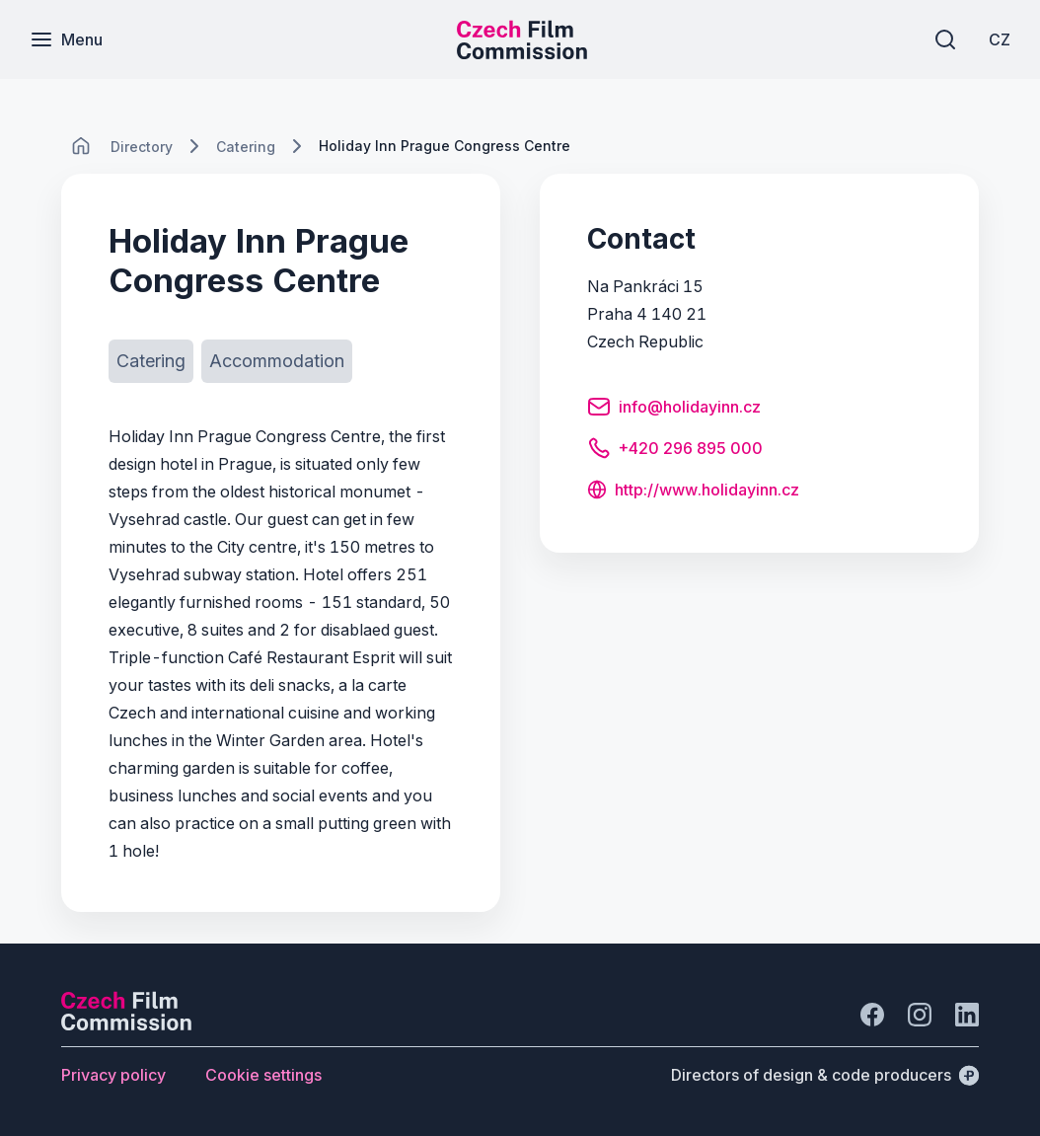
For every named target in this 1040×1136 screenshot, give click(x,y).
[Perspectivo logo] (126, 1024)
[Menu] (66, 39)
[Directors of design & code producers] (825, 1075)
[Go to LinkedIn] (967, 1014)
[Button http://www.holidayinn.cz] (693, 491)
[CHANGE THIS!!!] (81, 146)
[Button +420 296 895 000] (675, 451)
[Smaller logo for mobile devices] (522, 53)
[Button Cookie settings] (263, 1075)
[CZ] (999, 39)
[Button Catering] (151, 361)
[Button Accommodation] (276, 361)
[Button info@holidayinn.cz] (674, 409)
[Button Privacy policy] (113, 1075)
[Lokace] (142, 146)
